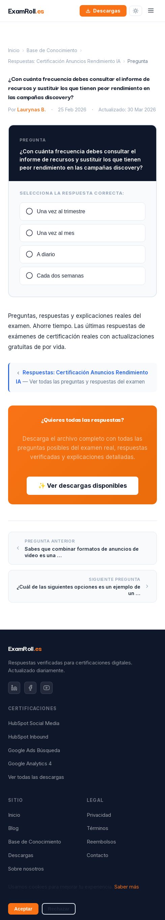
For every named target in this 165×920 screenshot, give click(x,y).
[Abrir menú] (151, 11)
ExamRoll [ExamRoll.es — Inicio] (26, 10)
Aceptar (23, 909)
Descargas (103, 11)
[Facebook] (30, 688)
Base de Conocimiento (52, 50)
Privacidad (99, 815)
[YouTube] (46, 688)
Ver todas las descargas (36, 777)
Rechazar (59, 909)
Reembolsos (101, 842)
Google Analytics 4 (30, 764)
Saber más (126, 887)
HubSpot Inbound (28, 737)
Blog (13, 828)
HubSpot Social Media (33, 723)
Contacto (97, 855)
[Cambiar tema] (135, 11)
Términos (97, 828)
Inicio (14, 50)
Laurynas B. (31, 109)
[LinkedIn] (14, 688)
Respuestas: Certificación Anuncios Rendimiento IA (64, 61)
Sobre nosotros (26, 869)
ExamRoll (25, 648)
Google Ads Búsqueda (34, 750)
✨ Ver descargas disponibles (82, 485)
